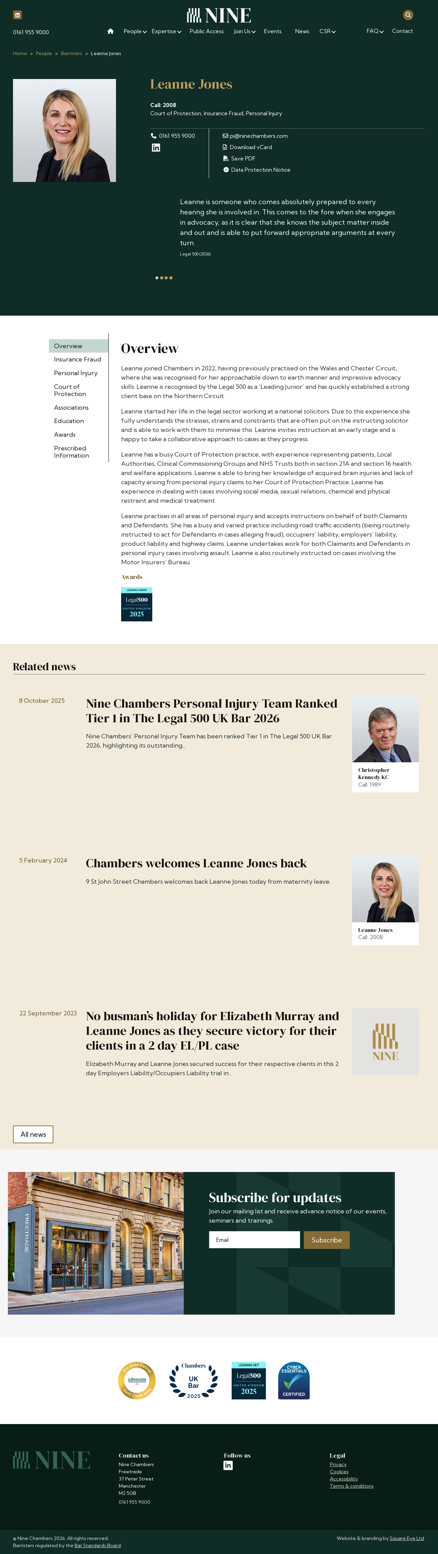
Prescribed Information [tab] (71, 452)
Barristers (71, 53)
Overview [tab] (68, 346)
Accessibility (344, 1479)
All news (33, 1134)
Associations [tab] (71, 407)
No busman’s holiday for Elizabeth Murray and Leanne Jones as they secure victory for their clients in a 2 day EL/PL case (212, 1031)
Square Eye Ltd (407, 1538)
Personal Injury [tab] (76, 373)
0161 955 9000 (31, 32)
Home (20, 53)
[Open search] (408, 14)
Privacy (338, 1464)
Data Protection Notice (257, 169)
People (44, 53)
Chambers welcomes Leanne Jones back (196, 863)
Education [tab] (69, 421)
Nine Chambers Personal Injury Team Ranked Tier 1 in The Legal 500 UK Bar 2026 (211, 710)
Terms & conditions (352, 1486)
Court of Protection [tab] (70, 390)
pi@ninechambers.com (255, 135)
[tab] (156, 277)
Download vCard (247, 147)
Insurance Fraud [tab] (77, 359)
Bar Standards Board (98, 1545)
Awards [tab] (65, 434)
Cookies (339, 1472)
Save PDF (239, 158)
